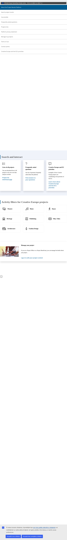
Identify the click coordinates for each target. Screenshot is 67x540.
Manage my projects (7, 37)
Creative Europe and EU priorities (56, 168)
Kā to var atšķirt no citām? (34, 3)
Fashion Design (33, 228)
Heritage (9, 219)
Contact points (5, 46)
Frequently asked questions (9, 22)
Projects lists (4, 27)
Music (32, 209)
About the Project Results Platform (11, 7)
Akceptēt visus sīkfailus (13, 536)
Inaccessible (4, 17)
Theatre (9, 209)
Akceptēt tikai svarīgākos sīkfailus (32, 536)
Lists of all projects (8, 167)
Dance (54, 209)
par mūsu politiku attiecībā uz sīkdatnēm (44, 527)
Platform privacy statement (9, 32)
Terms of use (5, 42)
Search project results (7, 12)
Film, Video (56, 219)
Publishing (33, 219)
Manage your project (27, 245)
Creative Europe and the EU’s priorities (12, 51)
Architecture (11, 228)
